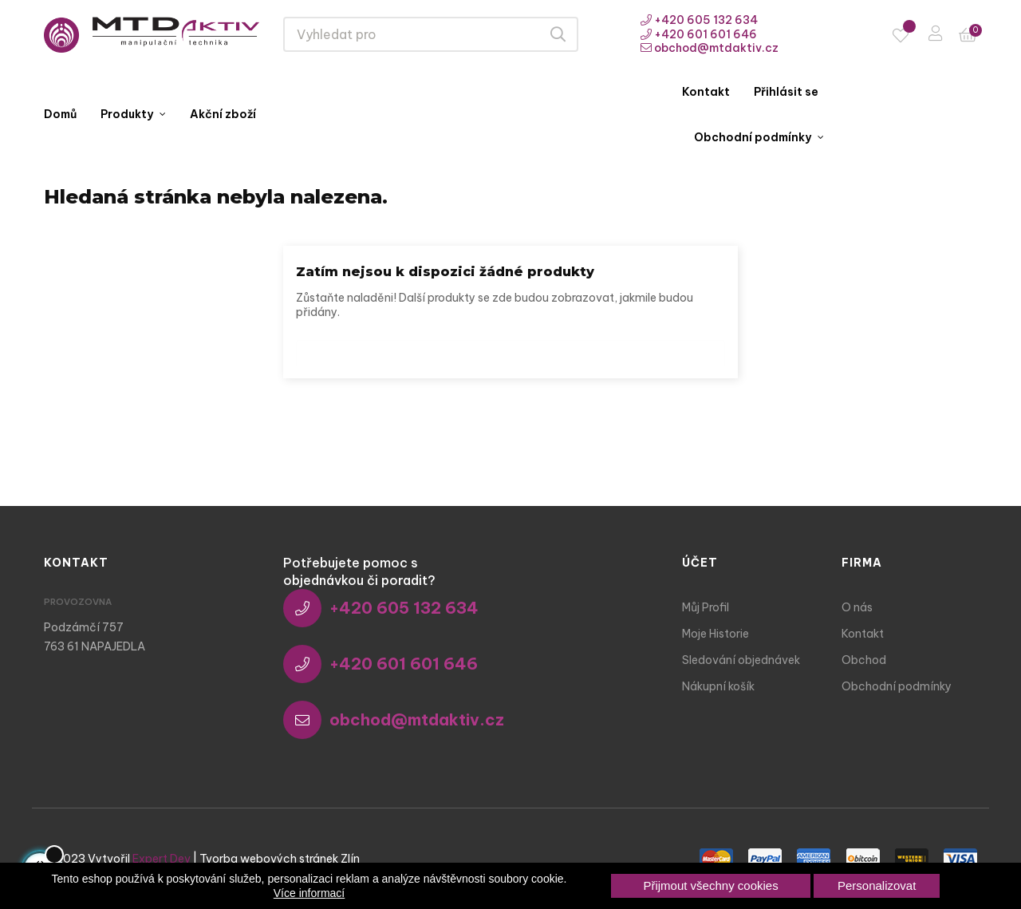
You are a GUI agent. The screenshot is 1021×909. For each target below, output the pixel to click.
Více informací (309, 893)
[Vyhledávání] (510, 349)
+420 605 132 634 (699, 20)
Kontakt (863, 633)
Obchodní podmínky (897, 686)
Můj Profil (705, 607)
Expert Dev (161, 859)
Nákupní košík (718, 686)
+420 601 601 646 (699, 34)
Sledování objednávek (741, 660)
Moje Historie (715, 633)
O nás (857, 607)
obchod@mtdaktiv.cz (710, 48)
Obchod (864, 660)
